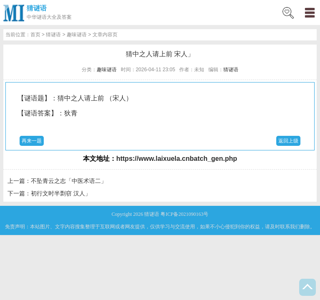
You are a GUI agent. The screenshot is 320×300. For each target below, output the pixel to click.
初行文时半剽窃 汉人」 (61, 193)
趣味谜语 (77, 35)
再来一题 (32, 141)
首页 (35, 35)
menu (309, 12)
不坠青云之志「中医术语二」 (69, 181)
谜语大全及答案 (54, 17)
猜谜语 (37, 8)
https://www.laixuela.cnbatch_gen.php (176, 158)
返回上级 (288, 141)
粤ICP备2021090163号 (184, 214)
